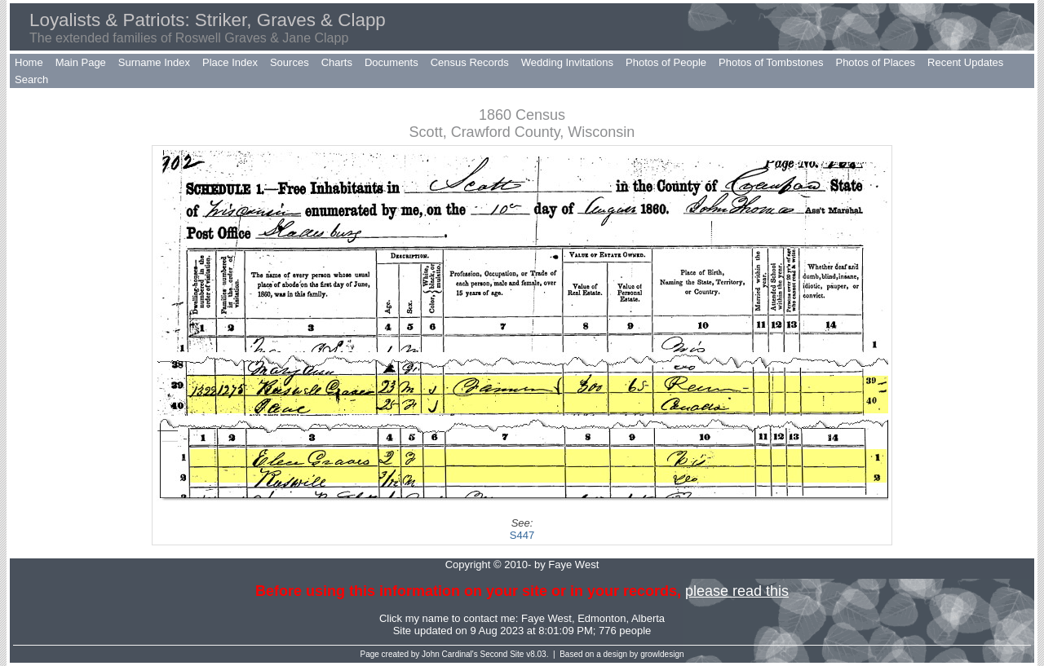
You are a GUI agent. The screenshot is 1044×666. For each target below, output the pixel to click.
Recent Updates (965, 62)
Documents (391, 62)
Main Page (80, 62)
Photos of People (666, 62)
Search (31, 79)
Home (29, 62)
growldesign (661, 654)
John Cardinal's (450, 654)
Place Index (230, 62)
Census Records (470, 62)
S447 (522, 535)
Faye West (546, 618)
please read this (737, 591)
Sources (289, 62)
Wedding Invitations (567, 62)
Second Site (502, 654)
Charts (336, 62)
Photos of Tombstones (771, 62)
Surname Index (154, 62)
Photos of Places (875, 62)
